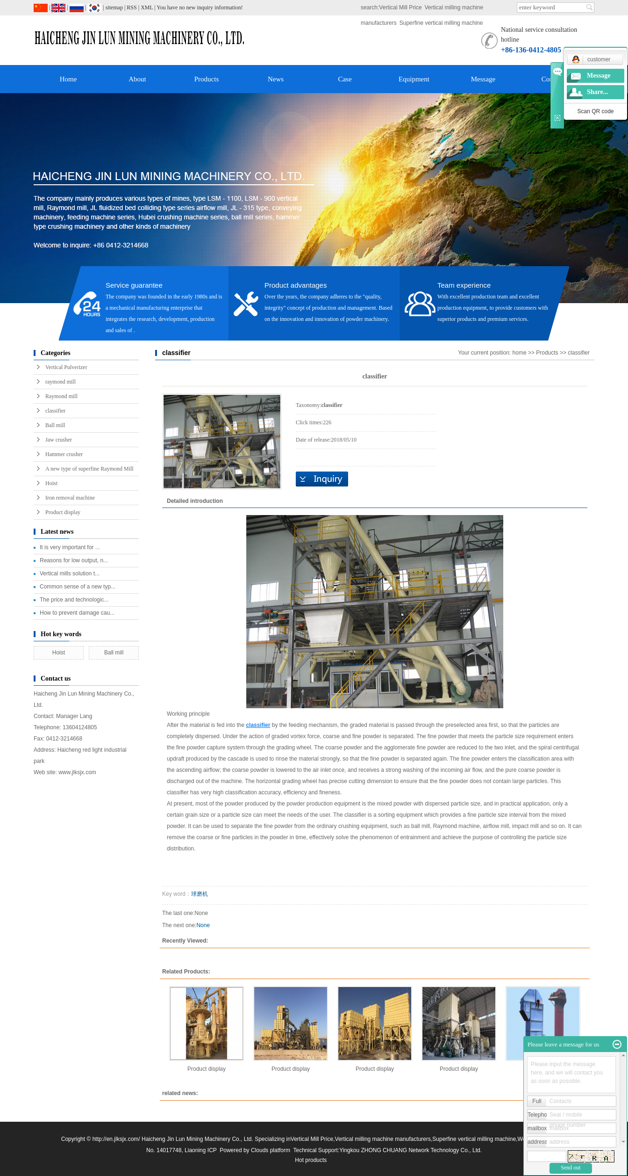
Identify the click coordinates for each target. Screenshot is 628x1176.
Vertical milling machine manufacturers (383, 1139)
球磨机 (199, 894)
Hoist (51, 483)
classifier (55, 410)
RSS (131, 7)
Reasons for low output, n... (74, 560)
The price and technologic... (74, 599)
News (276, 79)
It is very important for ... (70, 547)
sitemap (114, 7)
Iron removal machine (70, 497)
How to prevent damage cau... (77, 613)
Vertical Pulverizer (66, 367)
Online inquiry (322, 479)
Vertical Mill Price (400, 7)
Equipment (414, 79)
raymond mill (60, 381)
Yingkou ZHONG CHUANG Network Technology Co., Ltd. (410, 1150)
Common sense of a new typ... (77, 586)
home (520, 352)
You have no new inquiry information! (200, 7)
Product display (62, 512)
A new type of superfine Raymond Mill (89, 468)
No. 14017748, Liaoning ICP (181, 1150)
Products (206, 79)
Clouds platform (270, 1150)
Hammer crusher (64, 454)
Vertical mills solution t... (70, 573)
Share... (597, 91)
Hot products (311, 1160)
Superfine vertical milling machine (441, 23)
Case (344, 79)
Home (68, 79)
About (137, 79)
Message (483, 79)
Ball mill (55, 425)
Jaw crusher (58, 439)
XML (147, 7)
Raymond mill (61, 396)
